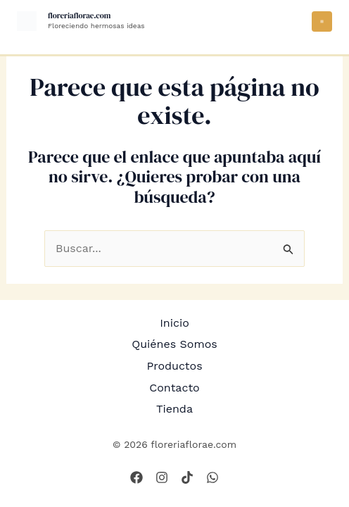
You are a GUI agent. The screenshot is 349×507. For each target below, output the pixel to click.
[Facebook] (136, 477)
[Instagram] (162, 477)
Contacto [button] (174, 387)
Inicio (174, 323)
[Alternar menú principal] (322, 21)
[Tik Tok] (187, 477)
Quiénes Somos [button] (174, 344)
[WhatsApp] (212, 477)
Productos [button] (174, 366)
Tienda (174, 408)
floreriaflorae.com (79, 16)
